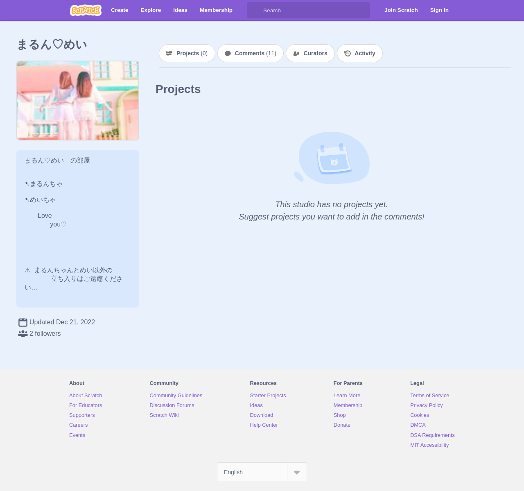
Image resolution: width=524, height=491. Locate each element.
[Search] (255, 10)
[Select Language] (262, 472)
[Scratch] (85, 10)
